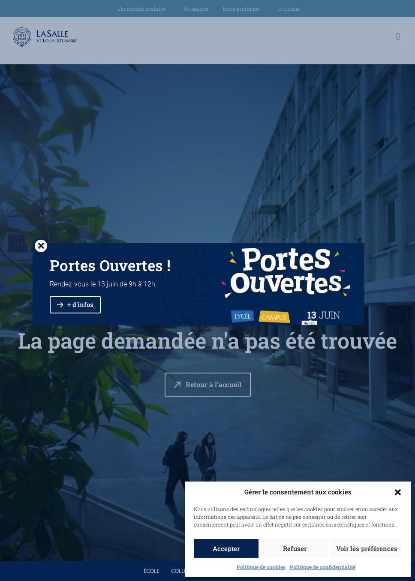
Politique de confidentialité (322, 566)
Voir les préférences (366, 548)
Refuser (295, 548)
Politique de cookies (261, 566)
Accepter (226, 548)
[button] (398, 492)
